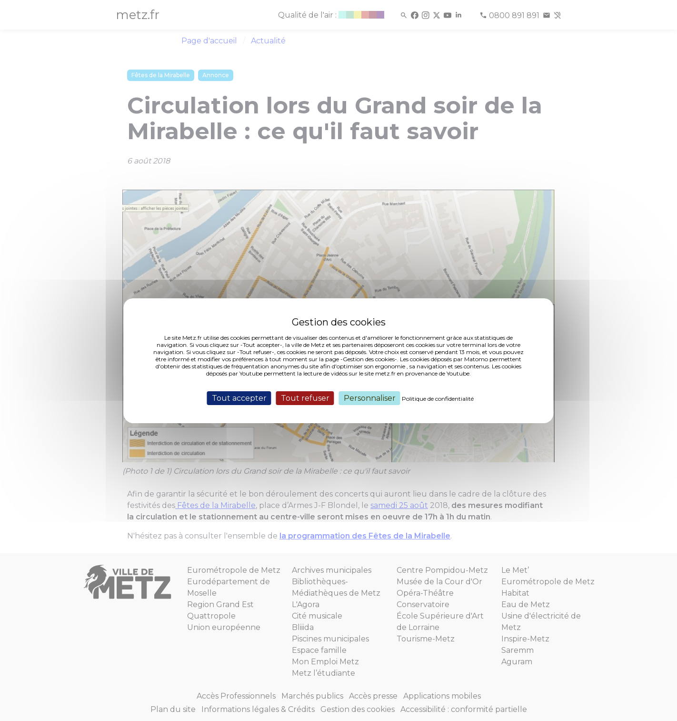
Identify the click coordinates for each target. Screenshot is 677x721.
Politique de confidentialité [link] (438, 398)
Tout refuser (305, 397)
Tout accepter (239, 397)
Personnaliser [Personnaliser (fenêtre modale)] (370, 397)
